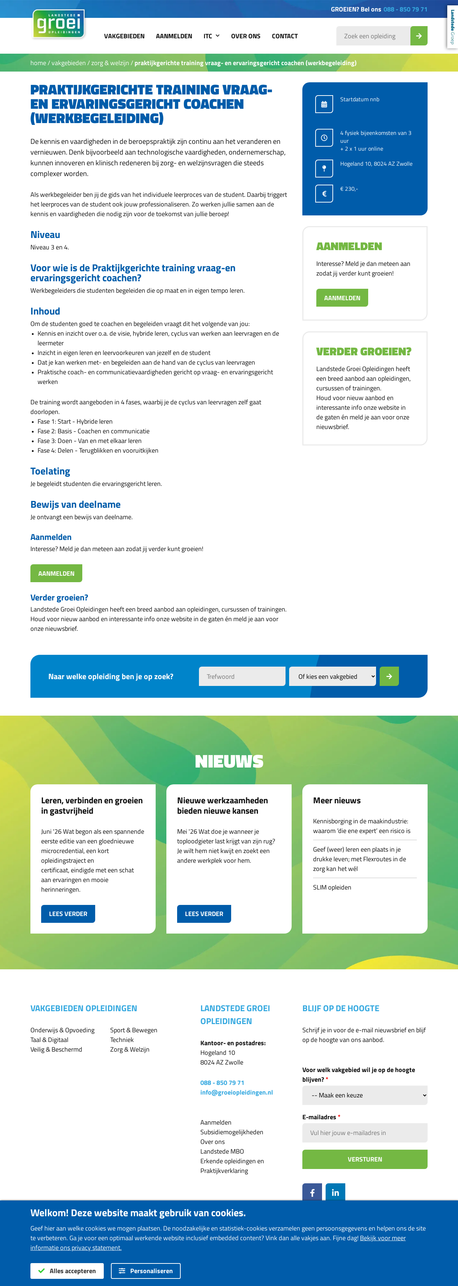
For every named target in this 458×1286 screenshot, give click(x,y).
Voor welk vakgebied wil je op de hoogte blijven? (358, 1074)
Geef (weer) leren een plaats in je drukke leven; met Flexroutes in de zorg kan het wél (359, 858)
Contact (285, 36)
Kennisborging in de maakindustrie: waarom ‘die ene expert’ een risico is (361, 826)
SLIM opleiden (332, 887)
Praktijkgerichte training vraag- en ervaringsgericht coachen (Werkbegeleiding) (246, 63)
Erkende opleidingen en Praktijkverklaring (232, 1165)
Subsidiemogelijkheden (231, 1132)
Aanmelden (174, 36)
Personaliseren (146, 1271)
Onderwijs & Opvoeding (62, 1030)
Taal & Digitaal (49, 1039)
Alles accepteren (67, 1271)
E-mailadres (321, 1117)
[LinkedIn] (335, 1193)
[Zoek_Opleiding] (419, 35)
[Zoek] (389, 676)
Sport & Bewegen (133, 1030)
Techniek (122, 1039)
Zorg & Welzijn (110, 63)
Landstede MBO (222, 1151)
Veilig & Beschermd (56, 1049)
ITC (212, 36)
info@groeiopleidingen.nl (236, 1092)
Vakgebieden (124, 36)
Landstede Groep (452, 26)
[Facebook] (312, 1193)
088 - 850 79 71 (406, 9)
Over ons (245, 36)
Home (38, 63)
